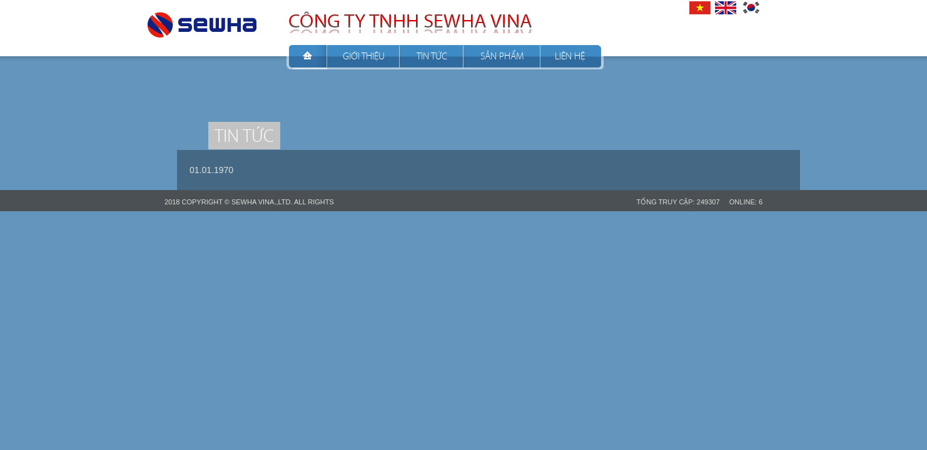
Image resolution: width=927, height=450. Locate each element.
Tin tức (432, 56)
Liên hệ (570, 56)
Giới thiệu (364, 56)
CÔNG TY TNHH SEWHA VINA (202, 21)
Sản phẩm (502, 56)
